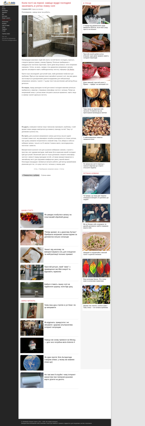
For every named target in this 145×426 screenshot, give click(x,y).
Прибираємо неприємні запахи (49, 169)
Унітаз (62, 169)
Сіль (36, 169)
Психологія (5, 21)
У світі (3, 31)
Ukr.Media (70, 69)
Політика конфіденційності (10, 40)
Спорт (3, 27)
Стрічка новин (46, 175)
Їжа (3, 14)
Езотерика (5, 10)
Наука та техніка (37, 9)
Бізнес (4, 8)
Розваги (4, 23)
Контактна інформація (8, 38)
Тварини (4, 29)
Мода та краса (6, 18)
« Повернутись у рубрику (30, 175)
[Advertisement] (49, 111)
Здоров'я (4, 12)
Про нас (4, 36)
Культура (4, 16)
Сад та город (5, 25)
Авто (3, 7)
